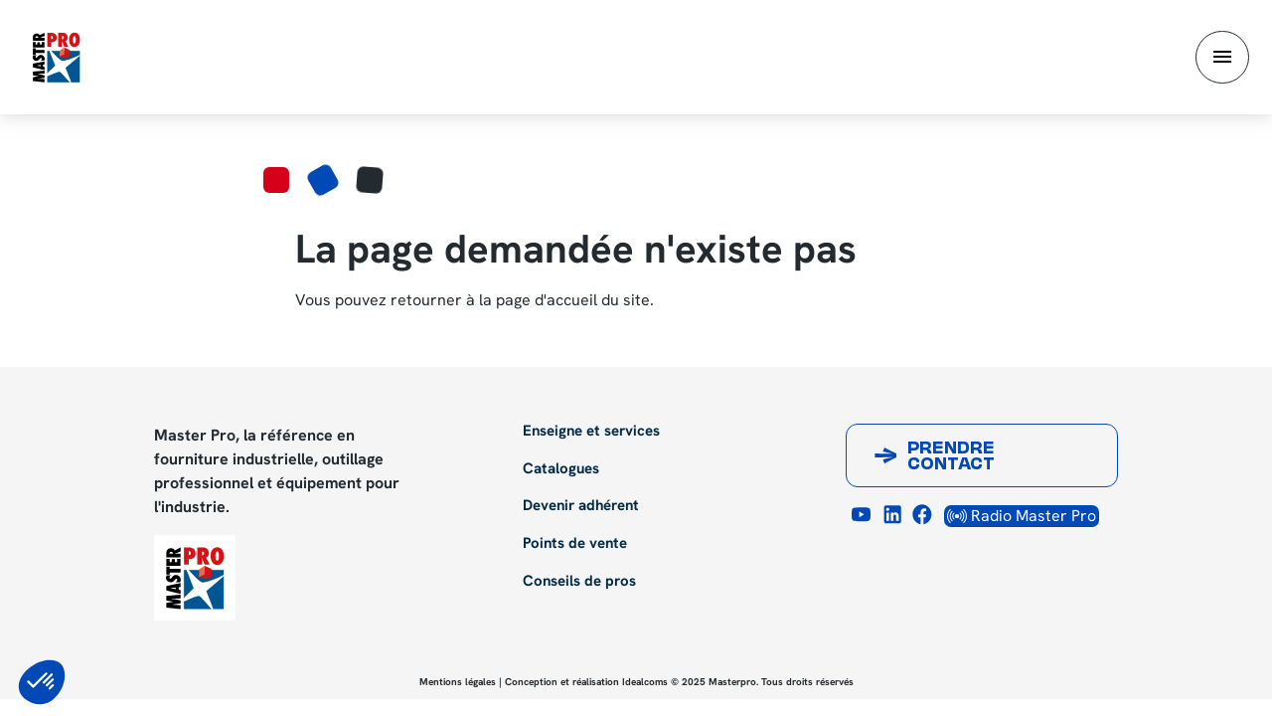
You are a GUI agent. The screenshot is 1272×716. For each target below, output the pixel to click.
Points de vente (575, 544)
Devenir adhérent (581, 506)
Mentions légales (457, 681)
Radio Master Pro (1021, 515)
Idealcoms (645, 681)
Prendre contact (951, 457)
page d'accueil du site (573, 299)
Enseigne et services (591, 432)
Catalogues (561, 469)
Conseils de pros (579, 582)
